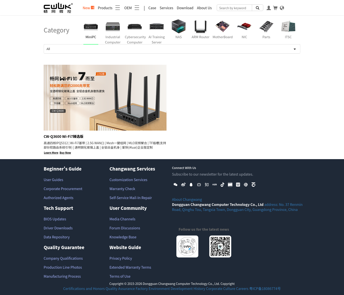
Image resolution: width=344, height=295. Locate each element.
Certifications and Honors (84, 288)
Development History (188, 288)
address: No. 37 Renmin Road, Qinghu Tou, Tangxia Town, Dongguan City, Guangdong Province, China (237, 207)
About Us (204, 7)
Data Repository (57, 236)
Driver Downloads (58, 227)
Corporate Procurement (63, 188)
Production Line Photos (63, 267)
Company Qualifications (63, 258)
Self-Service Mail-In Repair (130, 197)
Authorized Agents (58, 197)
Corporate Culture (220, 288)
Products (109, 7)
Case (152, 7)
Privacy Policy (120, 258)
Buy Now (65, 152)
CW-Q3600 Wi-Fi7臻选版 (63, 136)
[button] (175, 184)
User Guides (53, 179)
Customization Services (128, 179)
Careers (242, 288)
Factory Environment (153, 288)
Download (185, 7)
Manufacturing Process (62, 276)
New (88, 7)
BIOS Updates (55, 218)
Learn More (51, 152)
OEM (132, 7)
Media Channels (122, 218)
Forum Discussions (124, 227)
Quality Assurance (120, 288)
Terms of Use (120, 276)
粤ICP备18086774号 (265, 288)
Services (166, 7)
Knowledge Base (122, 236)
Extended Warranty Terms (130, 267)
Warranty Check (122, 188)
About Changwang (187, 199)
